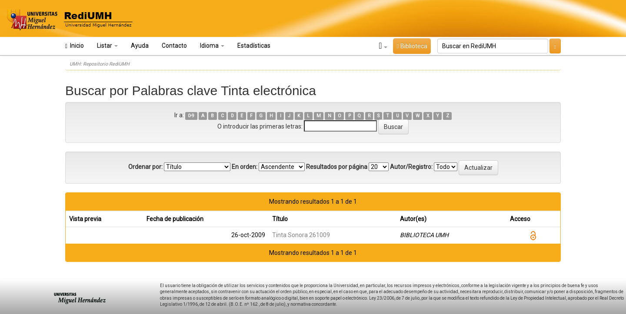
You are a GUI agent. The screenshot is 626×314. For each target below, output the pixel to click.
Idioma (212, 45)
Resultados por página (336, 166)
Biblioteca (411, 46)
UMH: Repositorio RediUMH (100, 64)
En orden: (244, 166)
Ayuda (140, 45)
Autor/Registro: (411, 166)
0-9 (191, 116)
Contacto (174, 45)
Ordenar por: (145, 166)
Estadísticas (253, 45)
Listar (107, 45)
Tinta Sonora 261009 (301, 234)
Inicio (74, 46)
